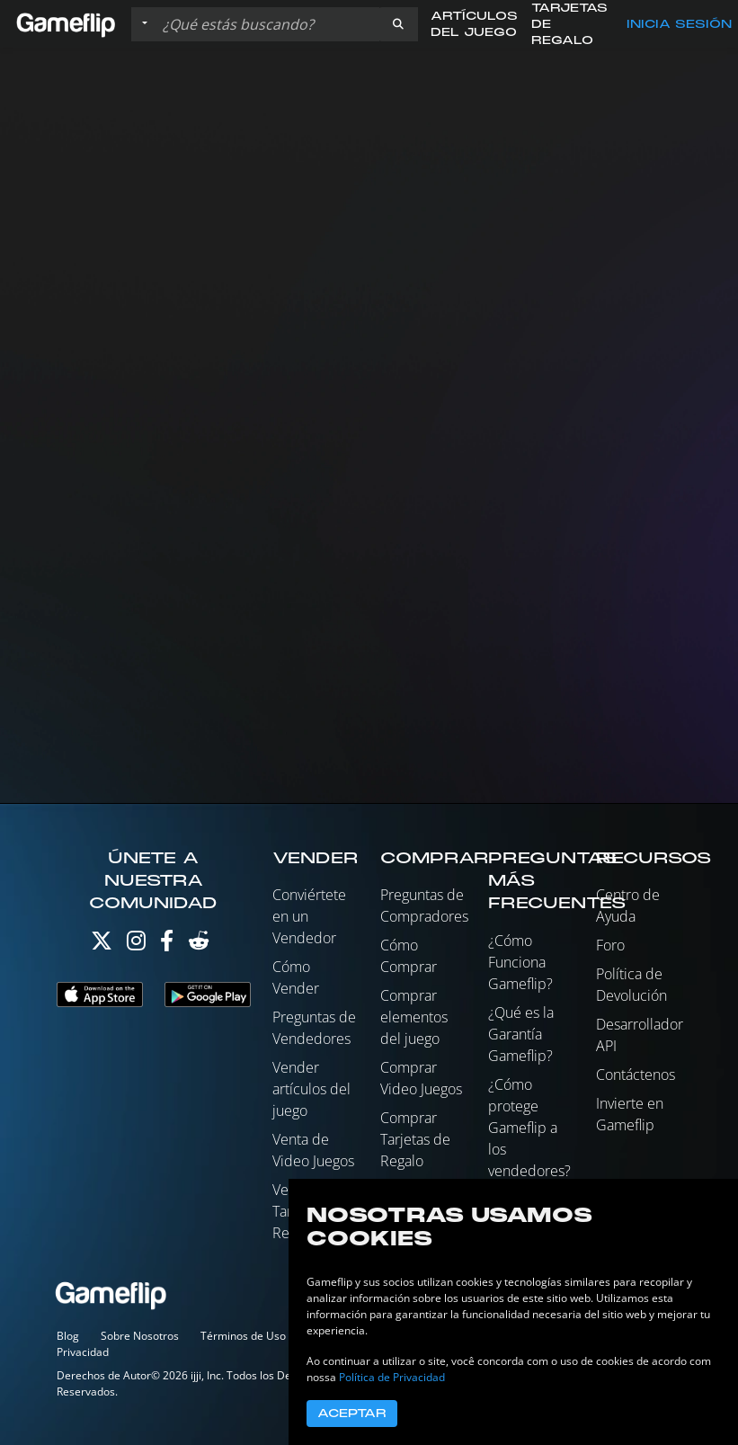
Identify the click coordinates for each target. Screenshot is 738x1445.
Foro (610, 945)
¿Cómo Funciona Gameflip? (520, 962)
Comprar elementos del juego (414, 1017)
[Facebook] (166, 944)
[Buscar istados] (267, 24)
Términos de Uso (243, 1335)
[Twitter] (101, 944)
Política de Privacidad (392, 1377)
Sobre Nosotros (140, 1335)
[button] (398, 24)
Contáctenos (635, 1074)
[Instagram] (136, 944)
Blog (68, 1335)
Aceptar (352, 1413)
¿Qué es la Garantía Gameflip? (521, 1034)
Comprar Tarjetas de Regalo (415, 1139)
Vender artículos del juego (311, 1088)
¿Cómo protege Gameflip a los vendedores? (529, 1128)
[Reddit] (198, 944)
